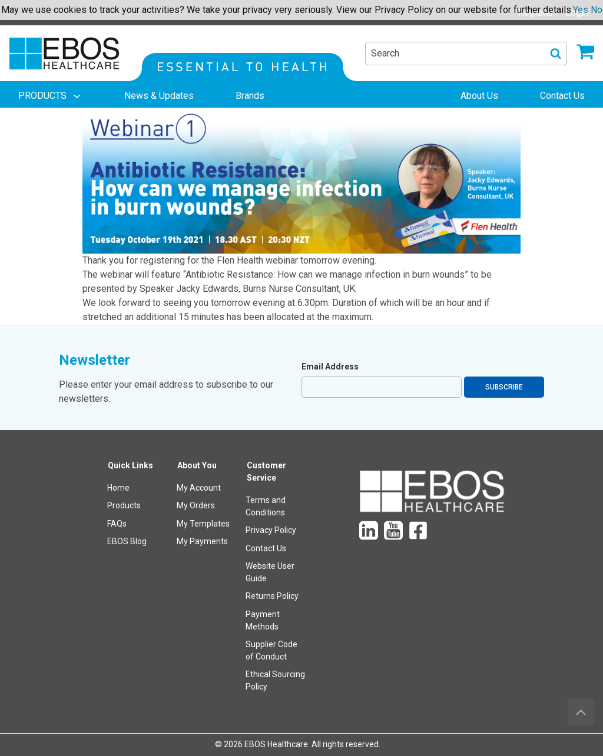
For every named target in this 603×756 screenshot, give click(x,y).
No (596, 9)
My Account (199, 487)
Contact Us (266, 548)
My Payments (202, 541)
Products (124, 505)
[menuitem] (50, 96)
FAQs (117, 523)
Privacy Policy (271, 530)
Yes (580, 9)
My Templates (203, 523)
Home (118, 487)
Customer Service (266, 471)
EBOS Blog (127, 541)
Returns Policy (272, 596)
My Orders (196, 505)
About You (197, 465)
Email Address (330, 366)
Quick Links (130, 465)
